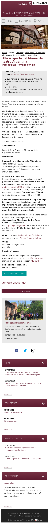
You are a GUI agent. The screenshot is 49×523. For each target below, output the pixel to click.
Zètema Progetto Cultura (30, 238)
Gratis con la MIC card (14, 273)
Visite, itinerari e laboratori (35, 53)
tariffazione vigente (36, 258)
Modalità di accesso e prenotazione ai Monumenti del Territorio (20, 449)
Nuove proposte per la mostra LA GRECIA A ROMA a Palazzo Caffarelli (23, 384)
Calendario (25, 21)
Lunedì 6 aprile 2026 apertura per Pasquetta (23, 459)
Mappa (41, 21)
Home (4, 53)
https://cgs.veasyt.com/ (16, 225)
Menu (9, 21)
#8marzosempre (10, 421)
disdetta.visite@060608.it (13, 187)
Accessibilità (9, 483)
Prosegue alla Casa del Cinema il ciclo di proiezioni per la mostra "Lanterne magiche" (23, 373)
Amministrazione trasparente (30, 516)
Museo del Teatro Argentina (22, 74)
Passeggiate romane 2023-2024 (18, 323)
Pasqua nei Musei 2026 (13, 412)
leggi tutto (8, 394)
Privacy (40, 520)
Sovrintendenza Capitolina (29, 235)
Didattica (19, 53)
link (44, 340)
